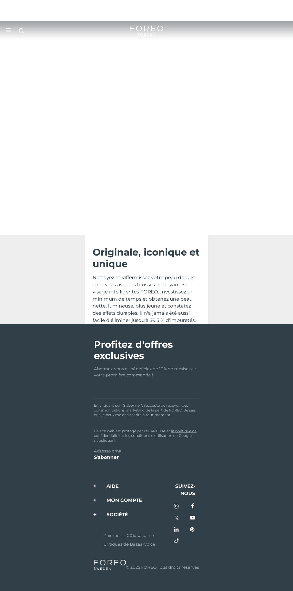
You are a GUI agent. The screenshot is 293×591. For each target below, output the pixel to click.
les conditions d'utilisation (148, 436)
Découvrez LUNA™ (35, 222)
